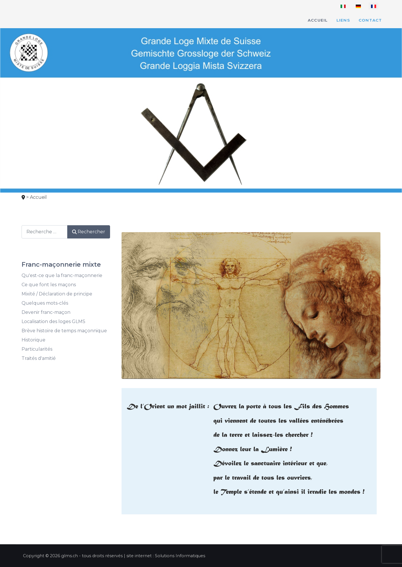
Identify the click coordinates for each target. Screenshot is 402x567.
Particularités (37, 349)
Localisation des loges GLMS (53, 321)
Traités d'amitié (39, 358)
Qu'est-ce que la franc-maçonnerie (62, 275)
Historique (33, 340)
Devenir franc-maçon (46, 312)
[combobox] (45, 231)
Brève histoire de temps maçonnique (64, 330)
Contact (370, 20)
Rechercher (88, 231)
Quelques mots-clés (45, 303)
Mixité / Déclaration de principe (57, 294)
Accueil (318, 20)
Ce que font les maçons (49, 284)
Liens (343, 20)
